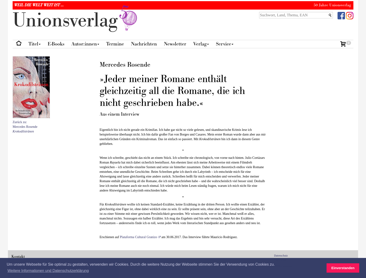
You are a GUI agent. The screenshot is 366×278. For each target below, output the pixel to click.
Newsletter (175, 44)
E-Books (56, 44)
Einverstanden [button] (343, 268)
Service (224, 44)
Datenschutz (281, 255)
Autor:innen (85, 44)
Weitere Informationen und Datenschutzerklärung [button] (48, 271)
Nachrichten (144, 44)
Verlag (201, 44)
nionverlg (76, 20)
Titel (34, 44)
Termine (115, 44)
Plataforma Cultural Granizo (138, 237)
